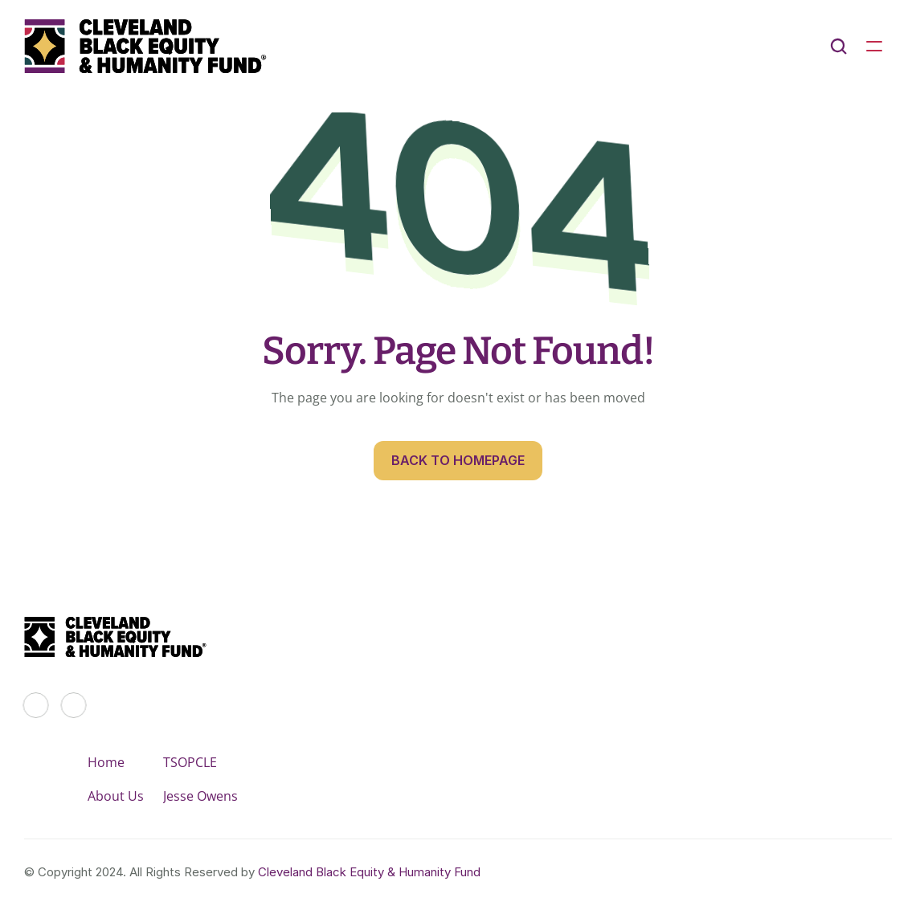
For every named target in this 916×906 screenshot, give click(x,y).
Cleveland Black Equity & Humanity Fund (369, 871)
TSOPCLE (190, 762)
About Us (116, 796)
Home (106, 762)
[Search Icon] (839, 46)
